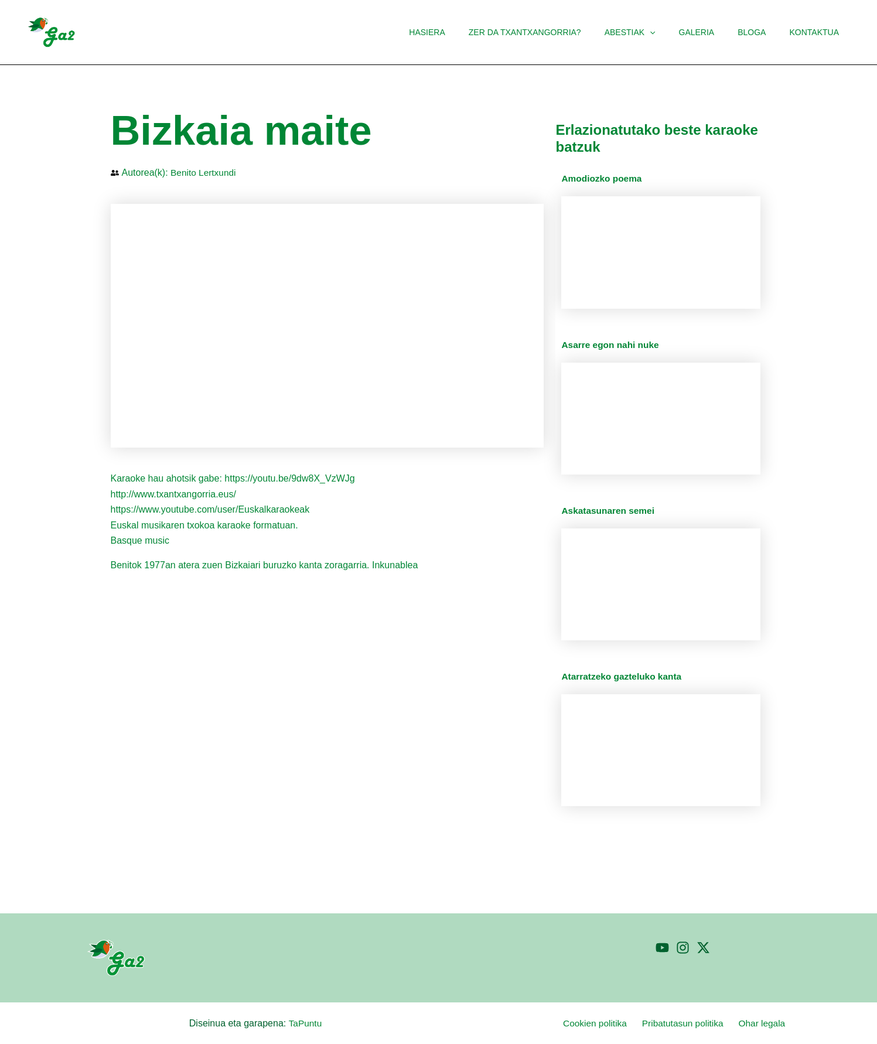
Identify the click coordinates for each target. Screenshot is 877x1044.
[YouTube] (662, 947)
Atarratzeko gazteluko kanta (623, 676)
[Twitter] (703, 947)
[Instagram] (683, 947)
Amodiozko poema (602, 178)
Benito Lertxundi (204, 173)
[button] (674, 32)
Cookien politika (605, 1023)
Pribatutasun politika (690, 1023)
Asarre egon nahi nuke (612, 345)
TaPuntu (305, 1023)
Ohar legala (766, 1023)
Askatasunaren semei (609, 511)
